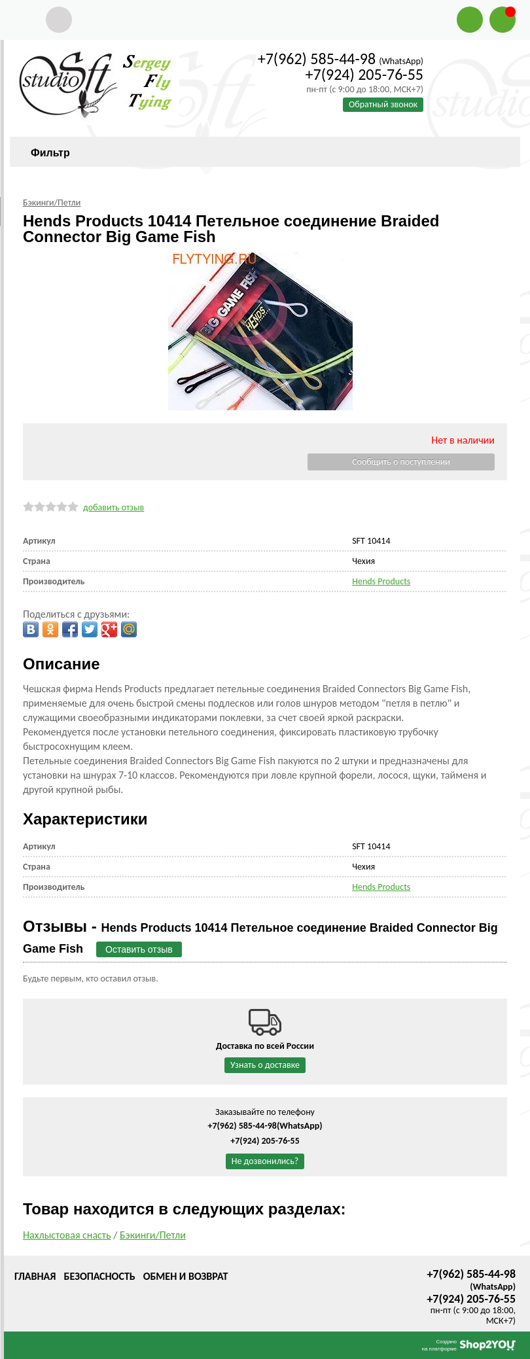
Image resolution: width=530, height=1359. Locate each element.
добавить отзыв (113, 507)
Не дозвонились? (265, 1161)
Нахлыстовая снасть (67, 1235)
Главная (35, 1276)
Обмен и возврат (185, 1276)
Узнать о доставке (265, 1064)
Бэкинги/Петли (153, 1235)
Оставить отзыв (139, 949)
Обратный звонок (383, 104)
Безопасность (99, 1276)
